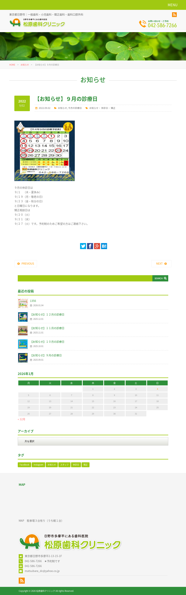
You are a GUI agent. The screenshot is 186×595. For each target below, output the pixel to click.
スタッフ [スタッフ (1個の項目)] (64, 464)
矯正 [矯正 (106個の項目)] (85, 464)
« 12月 (21, 419)
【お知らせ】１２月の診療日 (47, 314)
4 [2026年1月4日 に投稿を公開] (157, 388)
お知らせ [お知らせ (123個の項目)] (52, 464)
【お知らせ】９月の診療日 (46, 355)
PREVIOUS (28, 263)
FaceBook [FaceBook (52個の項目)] (24, 464)
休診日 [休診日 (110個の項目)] (76, 464)
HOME (12, 64)
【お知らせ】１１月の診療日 (47, 328)
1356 (33, 301)
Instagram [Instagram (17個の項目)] (38, 464)
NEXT (159, 263)
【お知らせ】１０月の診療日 (47, 341)
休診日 (104, 108)
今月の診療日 (75, 108)
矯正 (113, 108)
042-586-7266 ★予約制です (42, 561)
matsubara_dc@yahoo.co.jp (42, 571)
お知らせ (25, 64)
